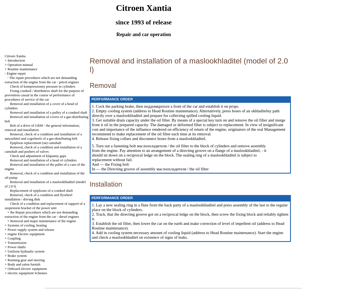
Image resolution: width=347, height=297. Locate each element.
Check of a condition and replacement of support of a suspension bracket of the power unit (45, 206)
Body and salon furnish (24, 264)
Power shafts (17, 247)
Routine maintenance (22, 69)
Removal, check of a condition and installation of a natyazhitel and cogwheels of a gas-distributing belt (43, 136)
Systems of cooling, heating (27, 225)
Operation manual (20, 65)
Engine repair (16, 73)
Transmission (17, 243)
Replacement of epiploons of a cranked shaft (41, 191)
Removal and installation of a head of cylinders (43, 160)
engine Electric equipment (26, 234)
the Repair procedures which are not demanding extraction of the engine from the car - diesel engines (42, 214)
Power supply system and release (31, 230)
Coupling (14, 238)
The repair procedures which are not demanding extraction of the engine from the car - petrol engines (42, 80)
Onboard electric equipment (27, 269)
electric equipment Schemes (27, 273)
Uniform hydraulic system (26, 251)
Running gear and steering (26, 260)
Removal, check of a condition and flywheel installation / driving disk (38, 197)
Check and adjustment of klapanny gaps (38, 156)
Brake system (17, 256)
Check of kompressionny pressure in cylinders (42, 86)
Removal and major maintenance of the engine (43, 221)
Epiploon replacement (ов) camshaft (35, 143)
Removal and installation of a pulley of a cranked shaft (48, 112)
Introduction (16, 60)
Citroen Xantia (15, 56)
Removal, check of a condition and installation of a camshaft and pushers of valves (43, 149)
